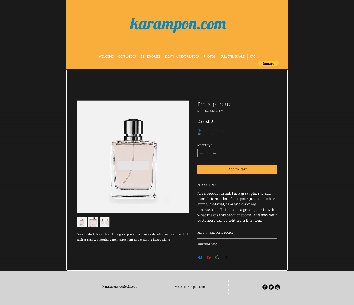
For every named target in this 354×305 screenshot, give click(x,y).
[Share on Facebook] (200, 257)
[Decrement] (201, 153)
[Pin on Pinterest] (209, 257)
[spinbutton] (208, 153)
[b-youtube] (277, 287)
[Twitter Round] (271, 287)
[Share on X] (226, 257)
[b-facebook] (265, 287)
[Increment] (214, 153)
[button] (268, 63)
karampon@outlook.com (119, 286)
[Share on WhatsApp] (217, 257)
